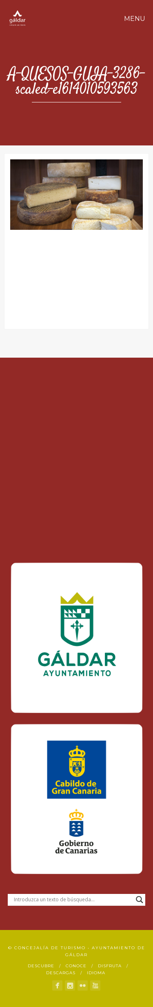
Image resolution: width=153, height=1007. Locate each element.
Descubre (41, 965)
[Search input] (73, 899)
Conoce (76, 965)
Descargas (60, 972)
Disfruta (110, 965)
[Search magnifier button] (139, 899)
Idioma (96, 972)
